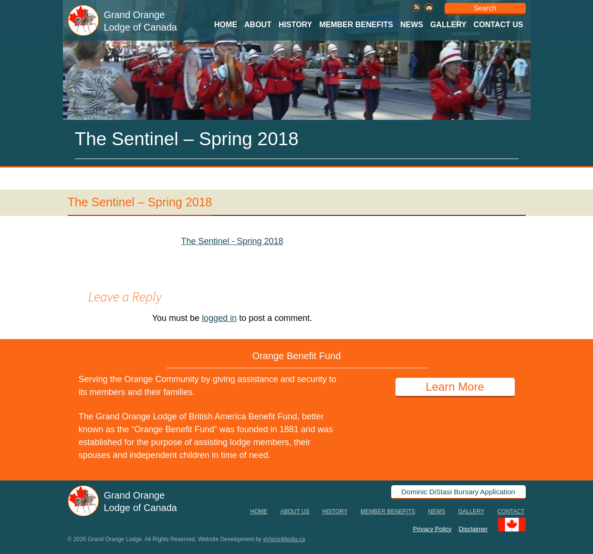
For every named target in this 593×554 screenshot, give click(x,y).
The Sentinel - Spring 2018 (232, 241)
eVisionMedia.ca (284, 539)
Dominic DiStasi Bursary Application (458, 492)
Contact (510, 511)
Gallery (448, 25)
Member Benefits (356, 25)
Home (225, 25)
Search (485, 8)
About (257, 25)
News (411, 25)
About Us (295, 511)
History (295, 25)
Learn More (455, 386)
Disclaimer (473, 528)
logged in (219, 318)
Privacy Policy (432, 528)
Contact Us (498, 25)
